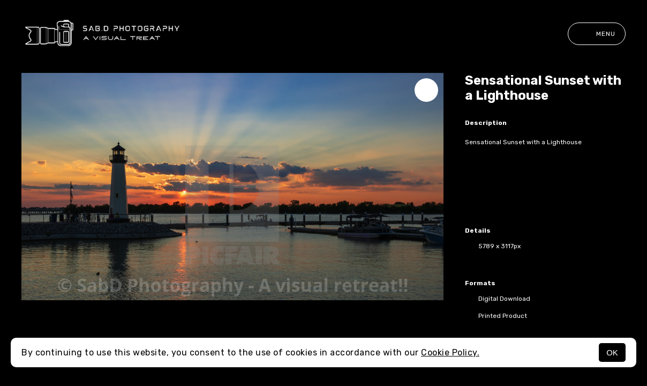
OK (612, 352)
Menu (596, 33)
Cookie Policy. (450, 352)
